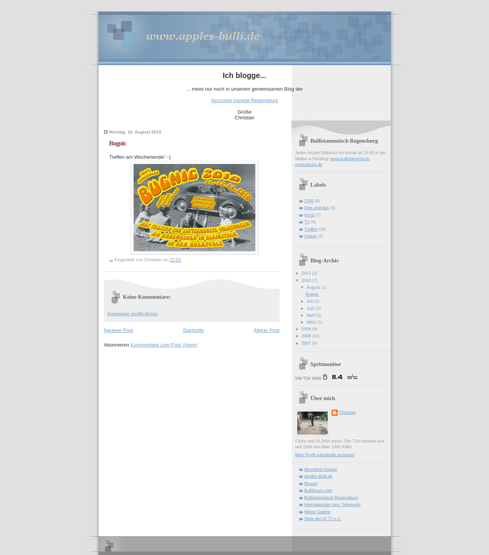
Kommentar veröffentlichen (133, 313)
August (314, 287)
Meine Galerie (317, 511)
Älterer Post (267, 330)
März (312, 322)
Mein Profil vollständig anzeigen (325, 454)
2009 (307, 329)
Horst (309, 215)
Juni (311, 308)
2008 (307, 336)
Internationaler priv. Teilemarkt (332, 504)
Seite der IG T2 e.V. (322, 518)
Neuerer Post (118, 330)
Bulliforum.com (318, 490)
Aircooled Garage (320, 469)
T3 (306, 222)
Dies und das (316, 207)
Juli (310, 301)
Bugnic (117, 143)
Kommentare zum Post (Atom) (164, 345)
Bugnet (311, 483)
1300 (309, 201)
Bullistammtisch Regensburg (331, 497)
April (311, 315)
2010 (307, 280)
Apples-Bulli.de (318, 476)
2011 (307, 273)
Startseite (193, 330)
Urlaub (310, 236)
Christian (347, 412)
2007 (307, 343)
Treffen (310, 229)
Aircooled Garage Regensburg (244, 100)
